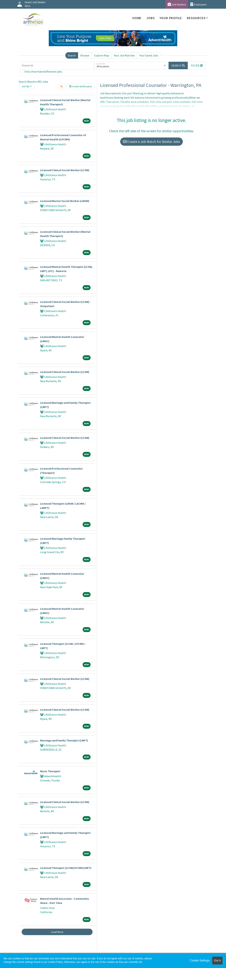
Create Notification (80, 86)
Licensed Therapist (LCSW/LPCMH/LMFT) (65, 868)
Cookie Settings (200, 960)
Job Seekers (177, 4)
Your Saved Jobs (148, 55)
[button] (197, 65)
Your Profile (171, 18)
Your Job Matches (124, 55)
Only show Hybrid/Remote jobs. (43, 71)
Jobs (150, 18)
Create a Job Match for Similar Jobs (151, 141)
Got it (217, 960)
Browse (84, 55)
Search (72, 55)
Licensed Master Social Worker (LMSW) (64, 201)
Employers (198, 4)
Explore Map (101, 55)
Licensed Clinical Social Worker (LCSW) (64, 170)
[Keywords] (57, 65)
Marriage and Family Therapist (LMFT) (64, 740)
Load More (57, 932)
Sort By (25, 86)
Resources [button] (196, 18)
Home (136, 18)
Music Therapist (50, 771)
